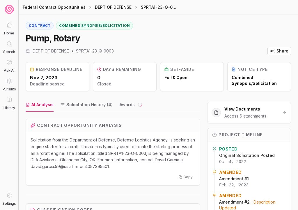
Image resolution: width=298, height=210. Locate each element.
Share (279, 50)
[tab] (40, 105)
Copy (186, 177)
